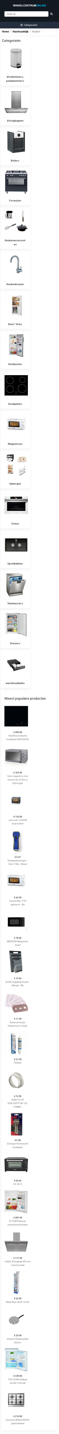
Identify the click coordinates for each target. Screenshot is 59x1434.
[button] (28, 25)
